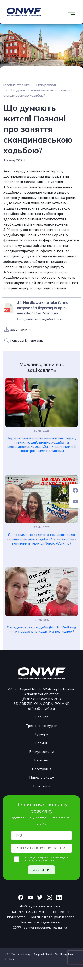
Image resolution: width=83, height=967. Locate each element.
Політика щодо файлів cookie (52, 917)
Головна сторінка (16, 85)
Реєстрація (41, 769)
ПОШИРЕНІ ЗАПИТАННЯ (29, 912)
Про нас (41, 717)
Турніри (41, 734)
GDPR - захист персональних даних (40, 928)
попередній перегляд (26, 340)
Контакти (41, 786)
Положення (60, 912)
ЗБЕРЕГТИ (41, 870)
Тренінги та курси (41, 725)
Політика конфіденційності (40, 922)
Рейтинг (41, 760)
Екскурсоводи (41, 751)
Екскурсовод (46, 85)
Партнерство (16, 917)
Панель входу (41, 777)
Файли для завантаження (40, 906)
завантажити (20, 329)
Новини (41, 743)
